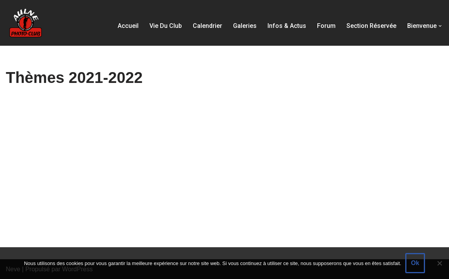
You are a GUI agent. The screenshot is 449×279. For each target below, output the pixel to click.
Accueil (128, 25)
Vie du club (165, 25)
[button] (440, 26)
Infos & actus (286, 25)
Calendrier (207, 25)
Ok (415, 263)
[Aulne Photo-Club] (25, 23)
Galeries (245, 25)
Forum (326, 25)
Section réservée (371, 25)
